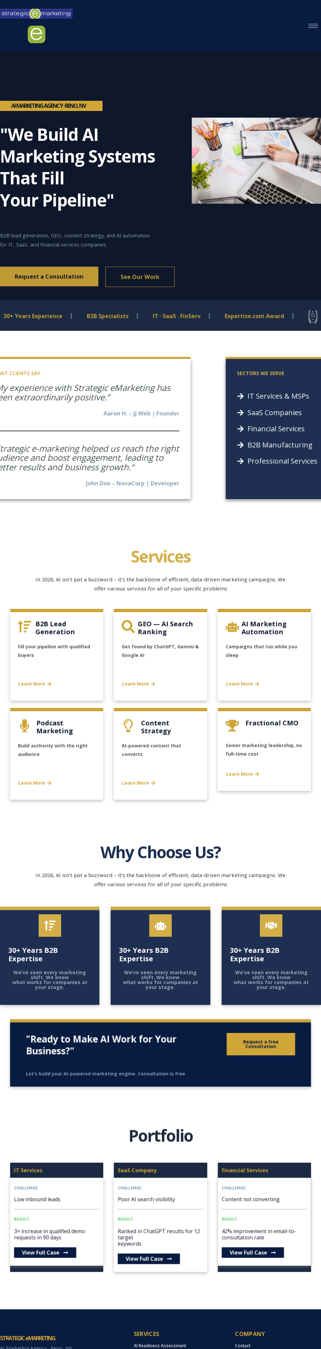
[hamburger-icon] (313, 26)
